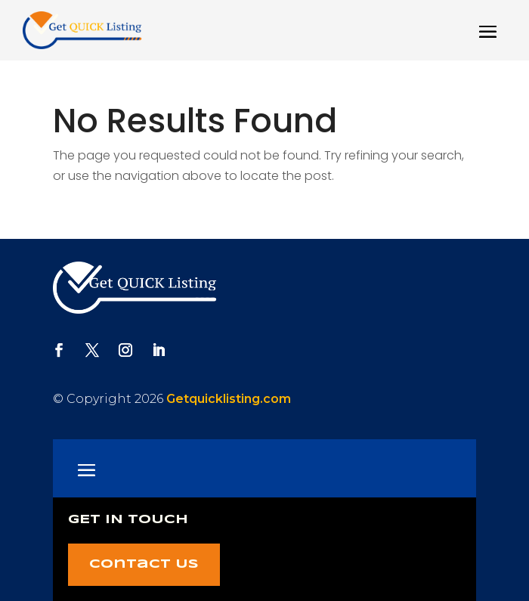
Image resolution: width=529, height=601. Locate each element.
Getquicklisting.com (228, 399)
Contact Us (144, 564)
